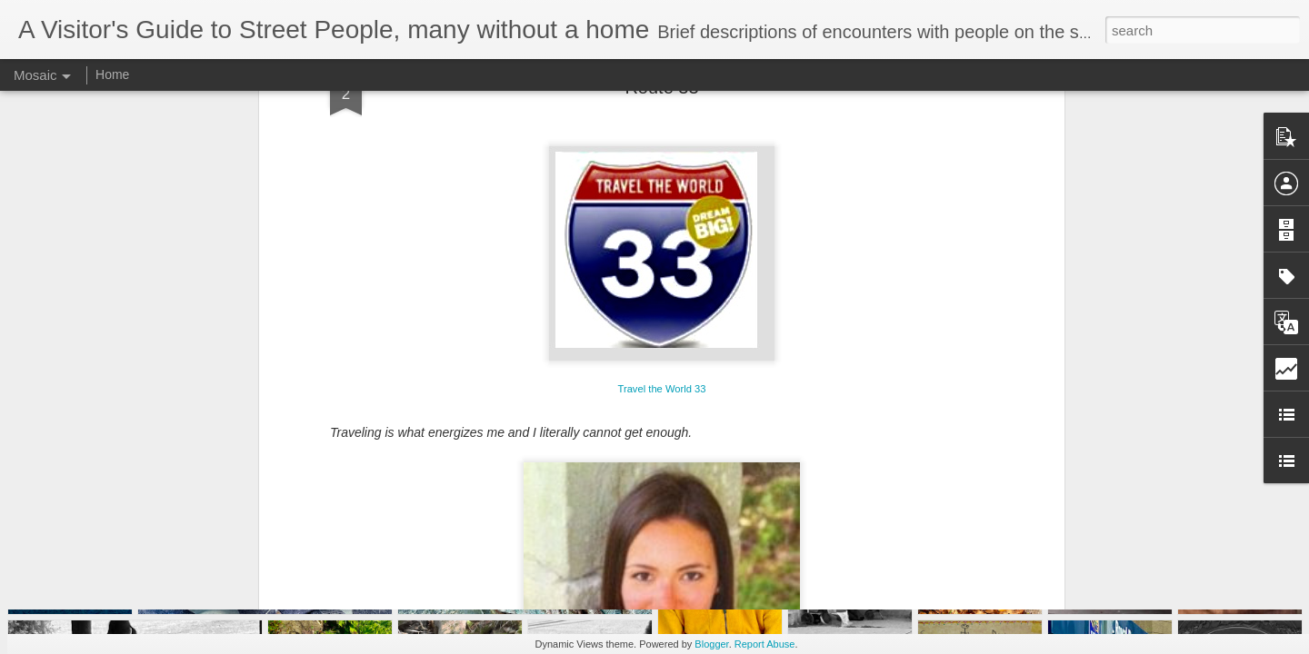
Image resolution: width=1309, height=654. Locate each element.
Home (112, 74)
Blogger (711, 644)
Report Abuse (764, 644)
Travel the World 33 (662, 174)
